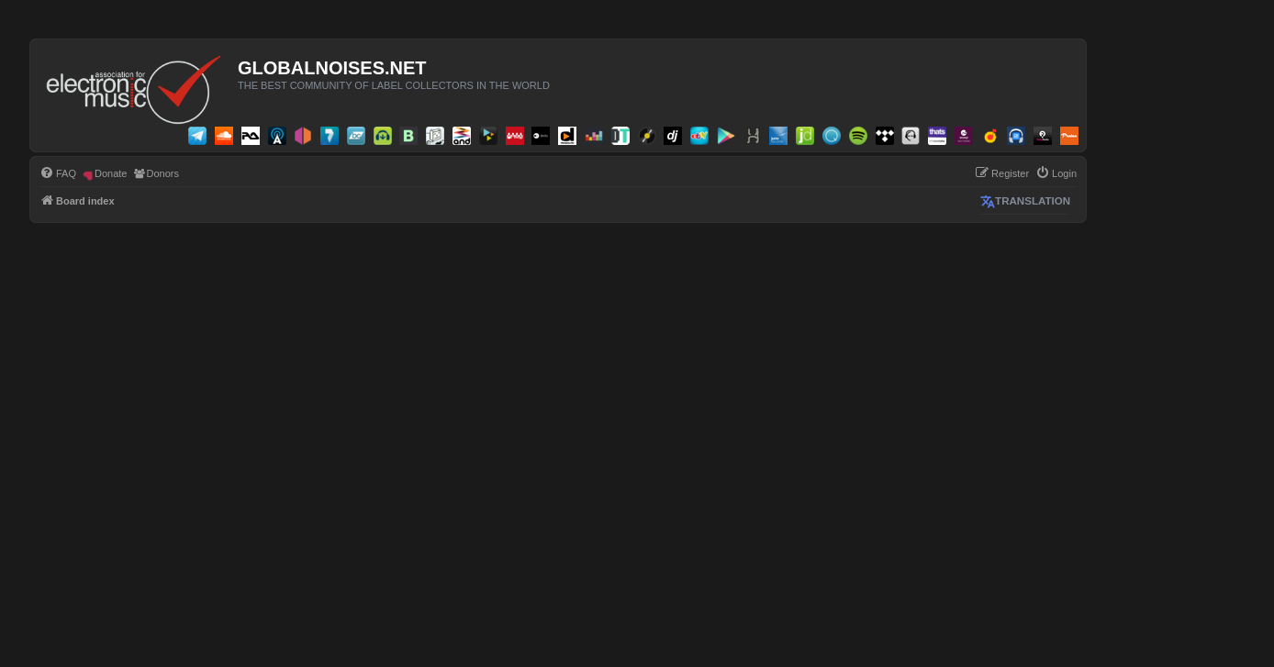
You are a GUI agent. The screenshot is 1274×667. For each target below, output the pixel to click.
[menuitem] (57, 173)
